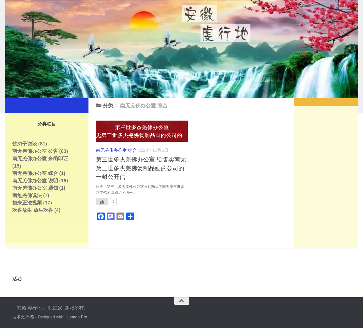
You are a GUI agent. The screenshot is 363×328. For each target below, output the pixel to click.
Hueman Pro (75, 317)
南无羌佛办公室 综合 (116, 150)
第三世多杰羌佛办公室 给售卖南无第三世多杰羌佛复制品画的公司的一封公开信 (141, 168)
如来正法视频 (27, 202)
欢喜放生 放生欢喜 (32, 210)
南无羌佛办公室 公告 (35, 151)
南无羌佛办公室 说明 (35, 180)
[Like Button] (102, 201)
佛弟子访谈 (24, 143)
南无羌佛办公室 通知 (35, 188)
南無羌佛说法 (27, 195)
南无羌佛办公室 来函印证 (40, 158)
